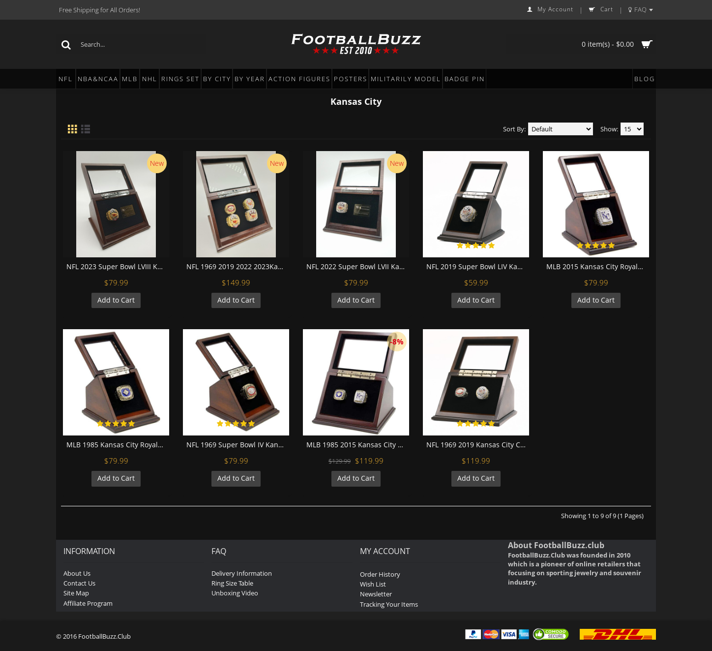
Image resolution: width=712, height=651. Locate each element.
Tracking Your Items (389, 604)
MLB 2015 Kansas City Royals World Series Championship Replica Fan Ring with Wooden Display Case (597, 266)
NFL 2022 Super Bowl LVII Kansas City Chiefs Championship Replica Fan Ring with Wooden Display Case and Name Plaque (357, 266)
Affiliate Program (88, 603)
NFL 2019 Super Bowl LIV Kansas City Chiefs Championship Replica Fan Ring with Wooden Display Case (477, 266)
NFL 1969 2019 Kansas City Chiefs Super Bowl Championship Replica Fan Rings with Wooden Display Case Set (477, 444)
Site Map (76, 593)
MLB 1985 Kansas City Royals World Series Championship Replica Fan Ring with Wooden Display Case (117, 444)
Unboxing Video (234, 593)
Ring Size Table (232, 583)
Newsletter (376, 593)
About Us (76, 573)
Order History (380, 574)
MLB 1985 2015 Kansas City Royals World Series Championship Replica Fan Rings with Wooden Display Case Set (357, 444)
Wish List (373, 584)
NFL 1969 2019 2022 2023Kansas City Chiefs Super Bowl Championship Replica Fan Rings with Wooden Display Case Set (237, 266)
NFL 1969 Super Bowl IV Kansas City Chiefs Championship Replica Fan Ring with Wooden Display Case (237, 444)
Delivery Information (241, 573)
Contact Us (79, 583)
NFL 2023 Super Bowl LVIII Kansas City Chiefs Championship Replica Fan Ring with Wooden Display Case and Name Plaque (117, 266)
